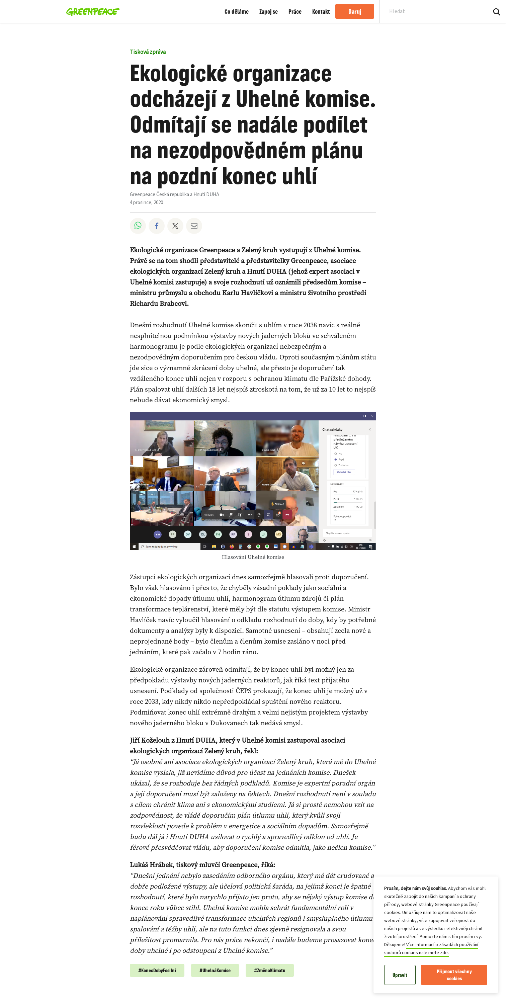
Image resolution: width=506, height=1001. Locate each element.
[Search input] (429, 11)
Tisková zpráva (148, 52)
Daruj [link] (354, 11)
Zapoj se (268, 11)
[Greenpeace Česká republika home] (90, 11)
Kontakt (321, 11)
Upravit (400, 975)
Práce (295, 11)
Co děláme (237, 11)
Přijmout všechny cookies (454, 975)
